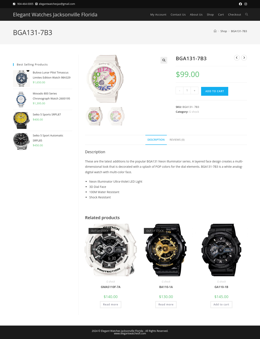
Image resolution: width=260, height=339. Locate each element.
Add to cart (214, 91)
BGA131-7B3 (239, 31)
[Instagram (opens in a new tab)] (245, 4)
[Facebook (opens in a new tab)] (240, 4)
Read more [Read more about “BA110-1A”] (166, 304)
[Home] (215, 31)
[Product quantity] (187, 90)
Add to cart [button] (221, 304)
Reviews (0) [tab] (177, 139)
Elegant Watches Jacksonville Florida (55, 14)
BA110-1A (166, 287)
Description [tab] (156, 139)
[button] (164, 60)
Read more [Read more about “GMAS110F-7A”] (110, 304)
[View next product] (244, 58)
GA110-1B (221, 287)
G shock (194, 112)
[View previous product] (237, 58)
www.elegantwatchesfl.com (130, 333)
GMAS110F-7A (110, 287)
